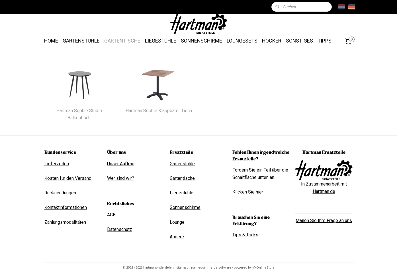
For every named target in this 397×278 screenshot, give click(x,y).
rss (193, 267)
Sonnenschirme (185, 207)
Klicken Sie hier (247, 192)
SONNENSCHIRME (201, 41)
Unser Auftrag (120, 163)
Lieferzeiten (56, 163)
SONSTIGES (299, 41)
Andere (177, 236)
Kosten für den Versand (67, 178)
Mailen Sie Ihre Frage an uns (324, 220)
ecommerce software (214, 267)
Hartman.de (324, 191)
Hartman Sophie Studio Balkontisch (79, 114)
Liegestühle (181, 193)
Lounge (177, 222)
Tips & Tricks (245, 234)
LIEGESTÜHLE (160, 41)
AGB (111, 214)
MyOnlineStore (263, 267)
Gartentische (182, 178)
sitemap (182, 267)
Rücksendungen (60, 193)
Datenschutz (119, 229)
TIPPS (324, 41)
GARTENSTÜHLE (81, 41)
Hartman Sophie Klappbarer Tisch (159, 110)
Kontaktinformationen (65, 207)
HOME (51, 41)
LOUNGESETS (242, 41)
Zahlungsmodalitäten (65, 222)
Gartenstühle (182, 163)
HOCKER (271, 41)
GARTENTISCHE (122, 41)
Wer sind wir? (120, 178)
